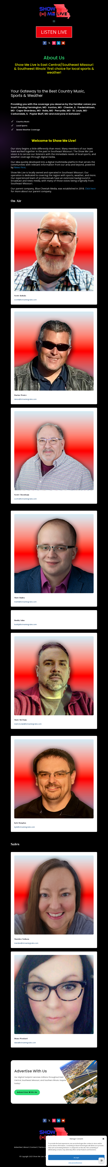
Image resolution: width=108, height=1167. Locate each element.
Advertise (18, 1147)
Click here (90, 188)
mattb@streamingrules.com (25, 602)
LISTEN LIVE (54, 32)
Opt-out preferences (75, 1163)
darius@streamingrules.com (25, 399)
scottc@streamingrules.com (25, 499)
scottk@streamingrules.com (25, 299)
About (26, 1147)
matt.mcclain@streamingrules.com (28, 724)
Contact (33, 1147)
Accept (76, 1157)
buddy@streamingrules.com (25, 624)
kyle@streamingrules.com (24, 827)
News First (20, 167)
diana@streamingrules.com (25, 1042)
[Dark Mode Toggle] (101, 1160)
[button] (103, 1139)
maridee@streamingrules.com (26, 943)
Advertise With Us (27, 1092)
